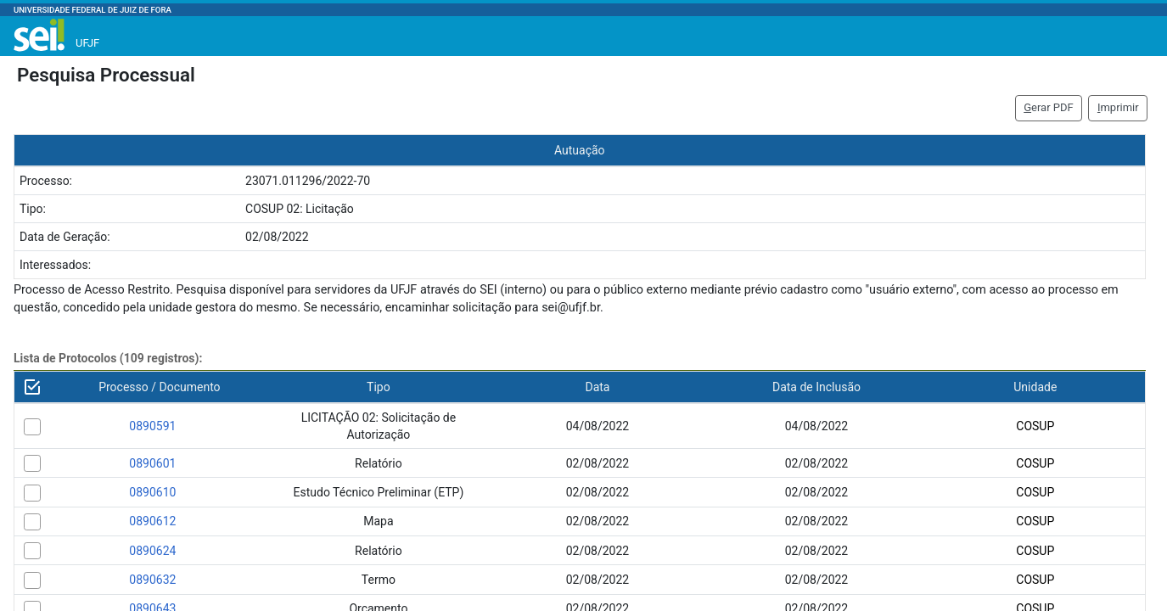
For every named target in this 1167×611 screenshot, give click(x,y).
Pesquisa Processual (106, 75)
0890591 (152, 426)
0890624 (152, 551)
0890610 (152, 492)
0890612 (152, 521)
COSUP (1035, 426)
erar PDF (1049, 107)
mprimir (1118, 107)
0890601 (152, 463)
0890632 (152, 579)
